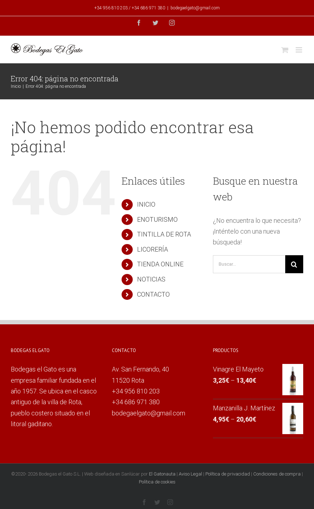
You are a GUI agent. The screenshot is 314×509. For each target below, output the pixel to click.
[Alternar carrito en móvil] (284, 50)
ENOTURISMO (157, 219)
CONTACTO (153, 294)
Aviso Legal (190, 474)
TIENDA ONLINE (160, 264)
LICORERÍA (152, 249)
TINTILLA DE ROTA (164, 234)
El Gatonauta (162, 474)
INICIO (146, 204)
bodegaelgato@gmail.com (195, 7)
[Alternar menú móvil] (299, 50)
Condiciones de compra (277, 474)
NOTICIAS (151, 279)
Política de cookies (157, 482)
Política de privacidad (227, 474)
